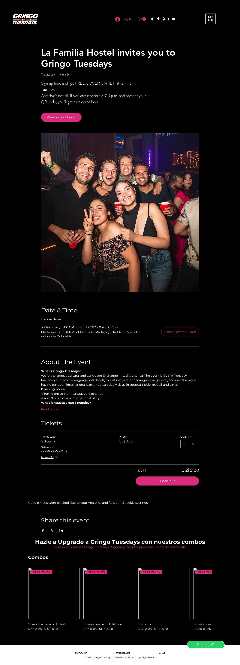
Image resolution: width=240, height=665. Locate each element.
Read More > (50, 409)
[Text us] (206, 645)
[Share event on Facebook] (43, 530)
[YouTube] (174, 19)
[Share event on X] (52, 530)
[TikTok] (158, 19)
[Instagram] (153, 19)
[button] (142, 19)
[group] (120, 599)
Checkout (167, 481)
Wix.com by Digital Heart (142, 657)
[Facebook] (168, 19)
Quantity (186, 436)
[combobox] (189, 444)
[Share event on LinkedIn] (61, 530)
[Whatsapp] (163, 19)
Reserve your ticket (61, 117)
